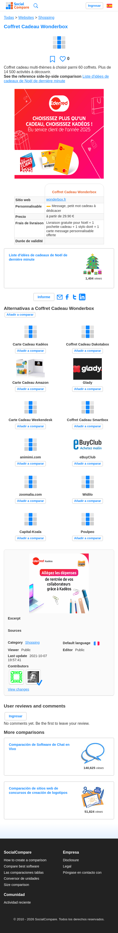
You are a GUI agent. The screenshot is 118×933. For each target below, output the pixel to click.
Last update (17, 656)
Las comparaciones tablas (24, 872)
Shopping (46, 18)
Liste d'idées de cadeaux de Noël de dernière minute (38, 257)
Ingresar (94, 5)
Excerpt (14, 618)
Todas (9, 18)
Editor (68, 650)
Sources (14, 630)
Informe (44, 297)
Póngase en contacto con (82, 872)
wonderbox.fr (56, 199)
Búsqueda (36, 5)
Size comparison (16, 885)
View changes (18, 689)
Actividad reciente (17, 902)
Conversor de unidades (21, 878)
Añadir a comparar (20, 314)
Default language (76, 643)
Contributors (18, 666)
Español (109, 6)
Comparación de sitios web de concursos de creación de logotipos (38, 790)
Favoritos (52, 59)
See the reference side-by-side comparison (42, 76)
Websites (26, 18)
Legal (67, 866)
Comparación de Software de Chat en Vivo (39, 747)
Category (15, 642)
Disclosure (71, 860)
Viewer (13, 650)
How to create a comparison (25, 860)
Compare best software (21, 866)
